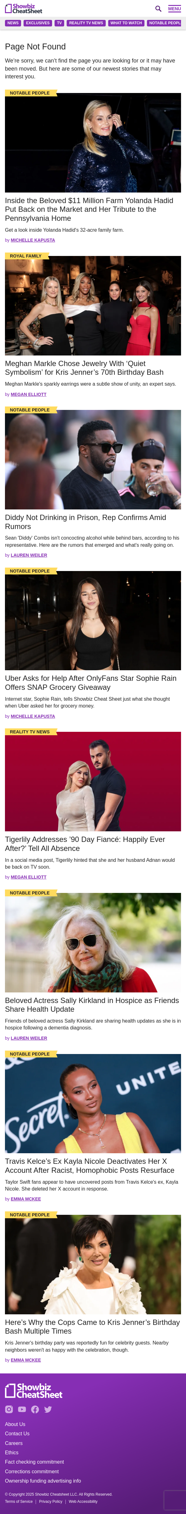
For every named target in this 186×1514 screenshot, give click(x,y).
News (13, 23)
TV (59, 23)
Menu (174, 8)
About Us (15, 1424)
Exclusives (38, 23)
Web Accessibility (83, 1502)
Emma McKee (26, 1198)
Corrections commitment (32, 1471)
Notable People (166, 23)
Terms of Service (19, 1502)
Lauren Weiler (29, 555)
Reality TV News (86, 23)
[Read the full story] (93, 143)
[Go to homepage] (23, 8)
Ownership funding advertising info (43, 1481)
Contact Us (17, 1433)
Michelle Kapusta (33, 240)
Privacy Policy (50, 1502)
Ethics (12, 1452)
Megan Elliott (28, 394)
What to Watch (126, 23)
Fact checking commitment (34, 1462)
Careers (14, 1443)
